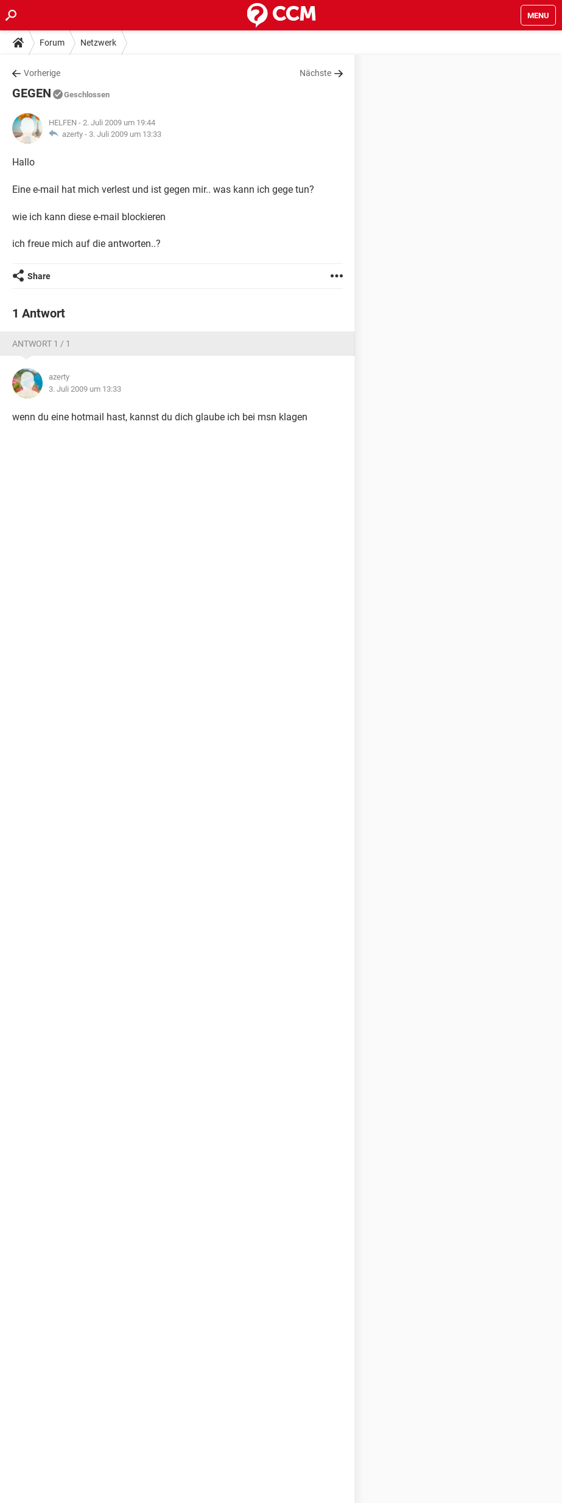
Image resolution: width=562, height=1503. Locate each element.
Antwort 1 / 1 (41, 344)
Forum (52, 42)
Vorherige (42, 73)
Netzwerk (98, 42)
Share (39, 276)
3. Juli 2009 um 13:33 (125, 134)
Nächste (315, 73)
